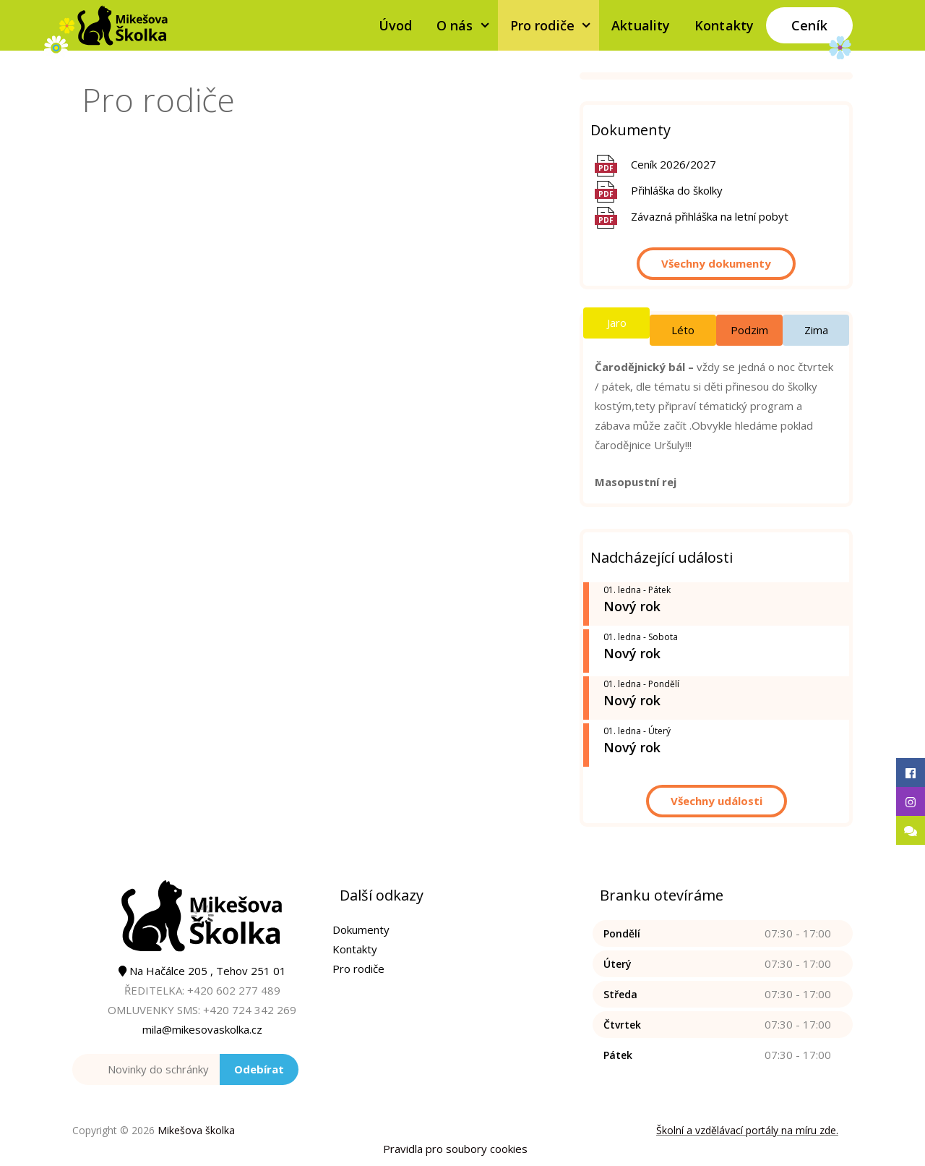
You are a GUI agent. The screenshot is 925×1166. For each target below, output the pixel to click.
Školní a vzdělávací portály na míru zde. (747, 1130)
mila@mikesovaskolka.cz (202, 1029)
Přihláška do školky (677, 190)
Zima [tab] (816, 330)
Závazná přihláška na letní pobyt (709, 216)
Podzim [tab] (749, 330)
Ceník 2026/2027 (673, 164)
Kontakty (724, 25)
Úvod (395, 25)
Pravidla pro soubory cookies (455, 1148)
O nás (467, 25)
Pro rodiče (554, 25)
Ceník (809, 25)
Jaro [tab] (617, 322)
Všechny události (716, 800)
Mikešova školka (196, 1130)
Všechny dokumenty (716, 263)
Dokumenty (361, 929)
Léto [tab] (682, 330)
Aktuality (640, 25)
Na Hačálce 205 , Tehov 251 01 (202, 970)
